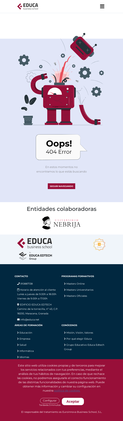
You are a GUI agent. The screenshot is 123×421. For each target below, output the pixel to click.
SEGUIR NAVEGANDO (61, 186)
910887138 (25, 283)
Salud (22, 344)
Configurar (50, 400)
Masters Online (75, 283)
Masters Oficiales (76, 295)
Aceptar (72, 401)
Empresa (24, 338)
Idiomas (24, 357)
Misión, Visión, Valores (79, 332)
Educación (25, 332)
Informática (26, 351)
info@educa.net (28, 319)
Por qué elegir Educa (79, 338)
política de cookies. (67, 390)
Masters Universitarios (79, 289)
